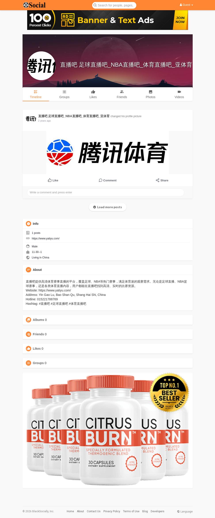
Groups (38, 363)
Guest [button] (186, 4)
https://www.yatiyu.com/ (45, 238)
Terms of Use (131, 511)
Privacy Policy (111, 511)
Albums (38, 320)
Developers (157, 511)
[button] (114, 5)
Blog (145, 511)
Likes (37, 348)
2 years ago (44, 120)
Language (185, 511)
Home (70, 511)
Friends (38, 334)
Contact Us (94, 511)
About (80, 511)
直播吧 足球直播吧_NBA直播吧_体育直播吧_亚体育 (126, 64)
